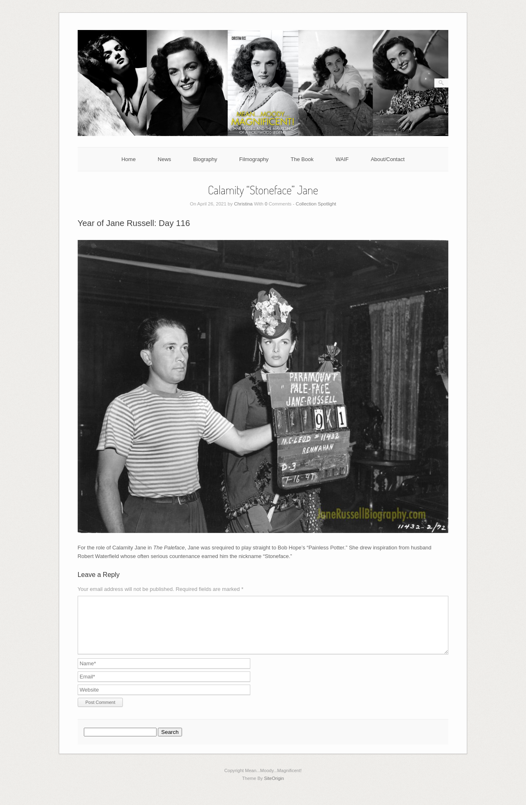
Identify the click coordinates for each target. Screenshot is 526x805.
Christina (243, 203)
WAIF (342, 159)
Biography (205, 159)
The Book (302, 159)
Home (128, 159)
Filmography (254, 159)
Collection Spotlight (316, 203)
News (164, 159)
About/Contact (387, 159)
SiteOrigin (274, 788)
